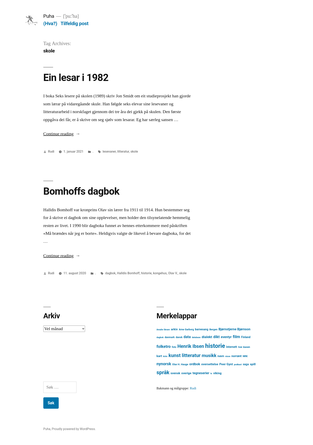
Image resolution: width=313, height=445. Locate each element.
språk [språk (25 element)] (162, 372)
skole (134, 151)
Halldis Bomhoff (128, 273)
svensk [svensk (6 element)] (175, 373)
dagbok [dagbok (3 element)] (160, 337)
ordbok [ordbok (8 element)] (194, 364)
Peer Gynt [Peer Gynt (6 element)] (226, 364)
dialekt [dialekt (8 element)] (207, 337)
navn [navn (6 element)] (221, 356)
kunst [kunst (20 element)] (174, 355)
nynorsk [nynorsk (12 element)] (163, 363)
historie (146, 273)
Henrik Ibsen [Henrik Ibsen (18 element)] (190, 346)
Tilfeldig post (74, 23)
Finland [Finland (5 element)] (245, 337)
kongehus (160, 273)
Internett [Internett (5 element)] (231, 346)
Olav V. (172, 273)
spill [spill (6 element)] (253, 364)
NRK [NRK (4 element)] (245, 356)
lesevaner (109, 151)
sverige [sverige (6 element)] (186, 373)
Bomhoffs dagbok (81, 191)
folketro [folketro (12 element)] (163, 346)
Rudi (51, 151)
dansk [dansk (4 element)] (179, 337)
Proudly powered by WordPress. (74, 429)
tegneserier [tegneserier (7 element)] (200, 373)
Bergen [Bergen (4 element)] (213, 329)
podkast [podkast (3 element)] (238, 364)
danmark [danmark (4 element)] (170, 337)
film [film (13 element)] (236, 336)
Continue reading (61, 134)
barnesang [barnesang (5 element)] (201, 329)
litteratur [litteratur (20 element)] (191, 355)
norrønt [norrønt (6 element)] (236, 356)
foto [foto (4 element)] (174, 346)
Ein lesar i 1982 (75, 77)
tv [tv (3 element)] (211, 373)
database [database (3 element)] (196, 337)
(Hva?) (50, 23)
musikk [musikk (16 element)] (209, 355)
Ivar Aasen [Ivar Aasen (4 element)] (244, 346)
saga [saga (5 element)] (246, 364)
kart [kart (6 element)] (159, 356)
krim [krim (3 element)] (165, 356)
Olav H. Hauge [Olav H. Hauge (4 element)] (180, 364)
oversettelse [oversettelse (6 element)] (209, 364)
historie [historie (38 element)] (215, 345)
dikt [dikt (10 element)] (216, 336)
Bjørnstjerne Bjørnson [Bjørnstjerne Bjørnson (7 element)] (235, 329)
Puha (48, 16)
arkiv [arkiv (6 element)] (174, 329)
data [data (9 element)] (187, 337)
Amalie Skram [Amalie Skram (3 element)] (163, 329)
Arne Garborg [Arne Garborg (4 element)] (186, 329)
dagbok (110, 273)
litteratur (123, 151)
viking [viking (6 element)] (217, 373)
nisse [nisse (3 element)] (227, 356)
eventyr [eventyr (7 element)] (226, 337)
